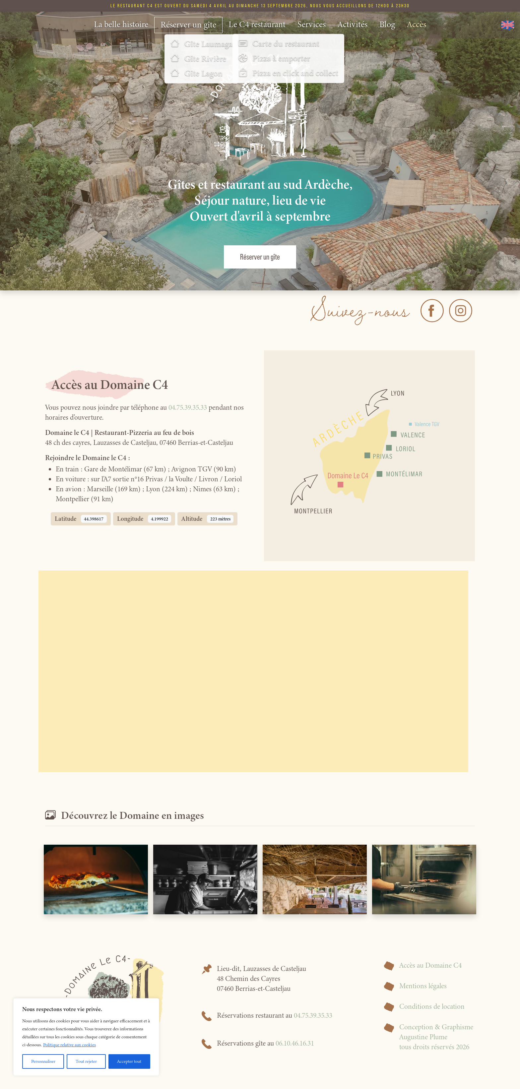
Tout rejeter (86, 1061)
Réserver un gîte (188, 24)
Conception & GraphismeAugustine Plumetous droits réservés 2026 (436, 1037)
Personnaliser (43, 1061)
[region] (86, 1037)
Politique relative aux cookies (69, 1045)
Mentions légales (423, 986)
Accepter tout (129, 1061)
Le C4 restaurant (257, 24)
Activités (352, 24)
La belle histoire (121, 24)
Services (311, 24)
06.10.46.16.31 (295, 1043)
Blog (387, 24)
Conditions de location (432, 1006)
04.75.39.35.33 (187, 407)
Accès (416, 24)
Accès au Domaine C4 (430, 965)
